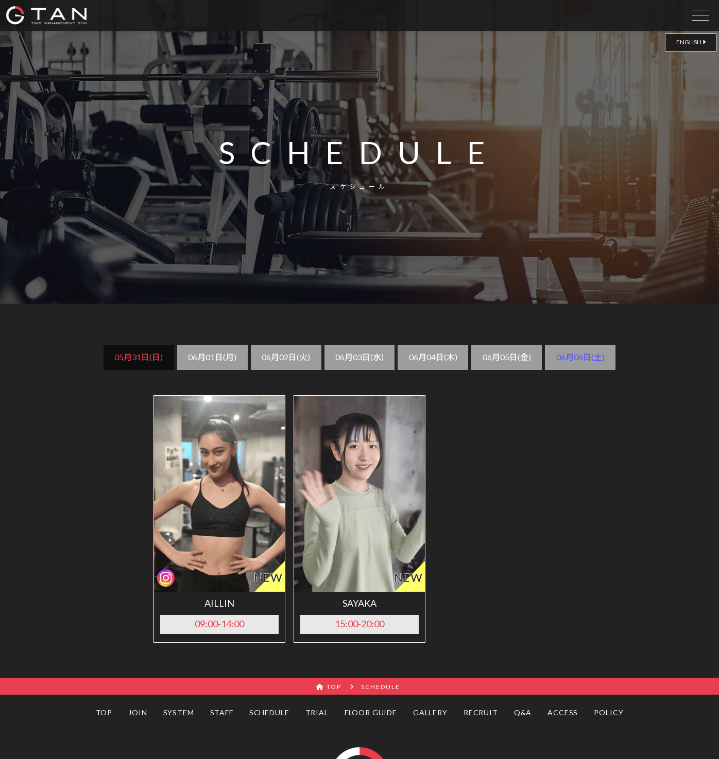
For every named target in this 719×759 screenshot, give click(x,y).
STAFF (221, 712)
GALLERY (430, 712)
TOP (104, 712)
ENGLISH (691, 42)
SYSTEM (178, 712)
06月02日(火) (286, 357)
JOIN (137, 712)
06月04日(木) (433, 357)
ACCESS (562, 712)
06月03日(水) (359, 357)
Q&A (523, 712)
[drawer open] (700, 13)
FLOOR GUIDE (371, 712)
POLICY (608, 712)
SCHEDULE (269, 712)
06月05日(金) (507, 357)
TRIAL (317, 712)
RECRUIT (481, 712)
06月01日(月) (212, 357)
